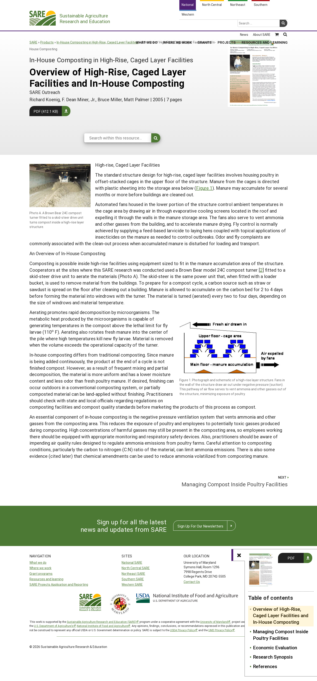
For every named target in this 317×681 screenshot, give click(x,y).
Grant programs (41, 573)
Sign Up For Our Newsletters (200, 526)
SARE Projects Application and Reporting (58, 584)
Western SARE (132, 584)
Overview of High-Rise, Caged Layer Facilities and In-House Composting (280, 615)
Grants (204, 24)
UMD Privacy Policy (220, 630)
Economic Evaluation (275, 647)
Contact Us (192, 582)
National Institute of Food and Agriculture (102, 626)
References (265, 666)
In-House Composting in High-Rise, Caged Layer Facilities (97, 42)
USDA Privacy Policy (182, 630)
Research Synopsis (273, 657)
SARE (33, 42)
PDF (291, 558)
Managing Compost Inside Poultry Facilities (280, 634)
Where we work (40, 568)
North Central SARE (136, 568)
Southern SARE (133, 579)
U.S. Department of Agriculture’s (53, 626)
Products (47, 42)
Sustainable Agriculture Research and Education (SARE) (101, 621)
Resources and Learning (265, 24)
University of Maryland (214, 621)
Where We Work (177, 24)
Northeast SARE (133, 573)
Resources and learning (46, 579)
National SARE (132, 562)
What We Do (146, 24)
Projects (227, 24)
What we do (37, 562)
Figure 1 (204, 188)
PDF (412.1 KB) (46, 111)
